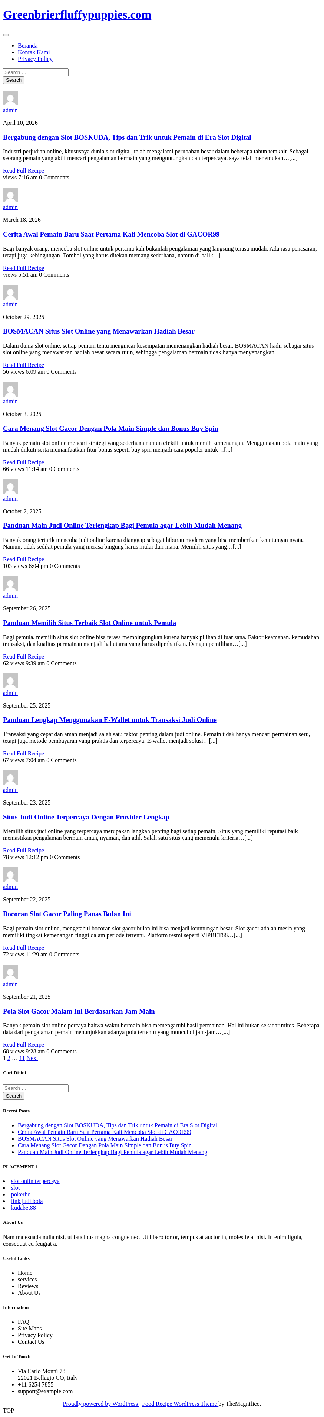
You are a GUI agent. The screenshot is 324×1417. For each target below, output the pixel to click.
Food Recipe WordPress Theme (180, 1404)
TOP (8, 1410)
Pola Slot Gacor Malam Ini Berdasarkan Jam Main (79, 1011)
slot (15, 1187)
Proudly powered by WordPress (101, 1404)
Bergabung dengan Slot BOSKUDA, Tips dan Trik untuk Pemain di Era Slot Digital (127, 137)
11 (22, 1058)
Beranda (27, 45)
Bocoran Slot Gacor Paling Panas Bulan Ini (67, 914)
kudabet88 (23, 1208)
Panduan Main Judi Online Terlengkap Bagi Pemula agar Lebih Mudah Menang (122, 525)
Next (32, 1058)
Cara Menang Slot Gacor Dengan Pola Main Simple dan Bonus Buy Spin (110, 428)
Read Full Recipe (23, 171)
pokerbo (20, 1194)
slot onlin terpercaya (35, 1181)
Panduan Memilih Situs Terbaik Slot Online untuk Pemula (89, 623)
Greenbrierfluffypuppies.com (77, 14)
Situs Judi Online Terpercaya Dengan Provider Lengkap (86, 817)
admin (10, 110)
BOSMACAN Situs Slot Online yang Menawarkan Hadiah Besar (99, 331)
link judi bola (27, 1201)
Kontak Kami (34, 52)
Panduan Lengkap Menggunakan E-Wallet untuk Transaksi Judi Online (110, 720)
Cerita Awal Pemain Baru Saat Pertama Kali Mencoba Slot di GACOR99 (111, 234)
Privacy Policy (35, 59)
